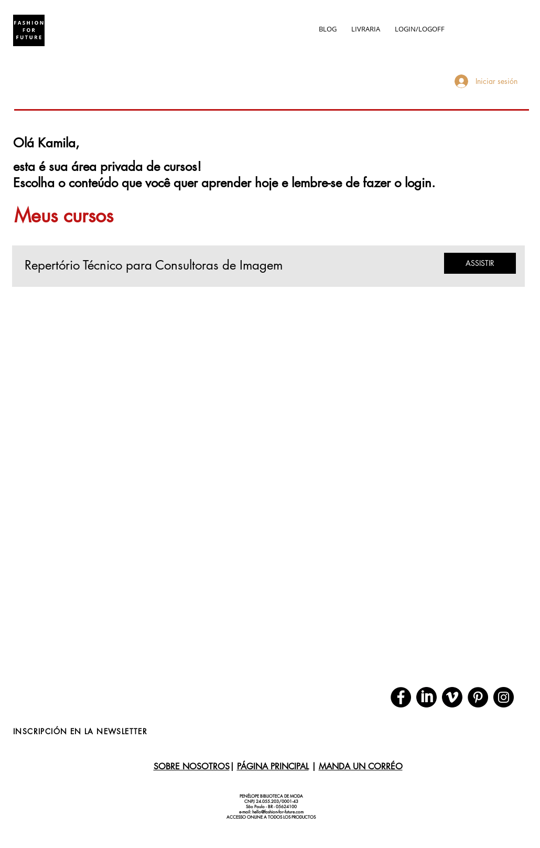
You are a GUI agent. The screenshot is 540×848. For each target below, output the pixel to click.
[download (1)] (452, 697)
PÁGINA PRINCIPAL (273, 766)
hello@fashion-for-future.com (278, 811)
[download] (426, 697)
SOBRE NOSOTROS (192, 766)
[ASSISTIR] (480, 263)
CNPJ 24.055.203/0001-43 (271, 801)
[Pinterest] (478, 697)
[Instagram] (503, 697)
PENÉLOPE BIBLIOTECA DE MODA (271, 796)
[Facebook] (401, 697)
